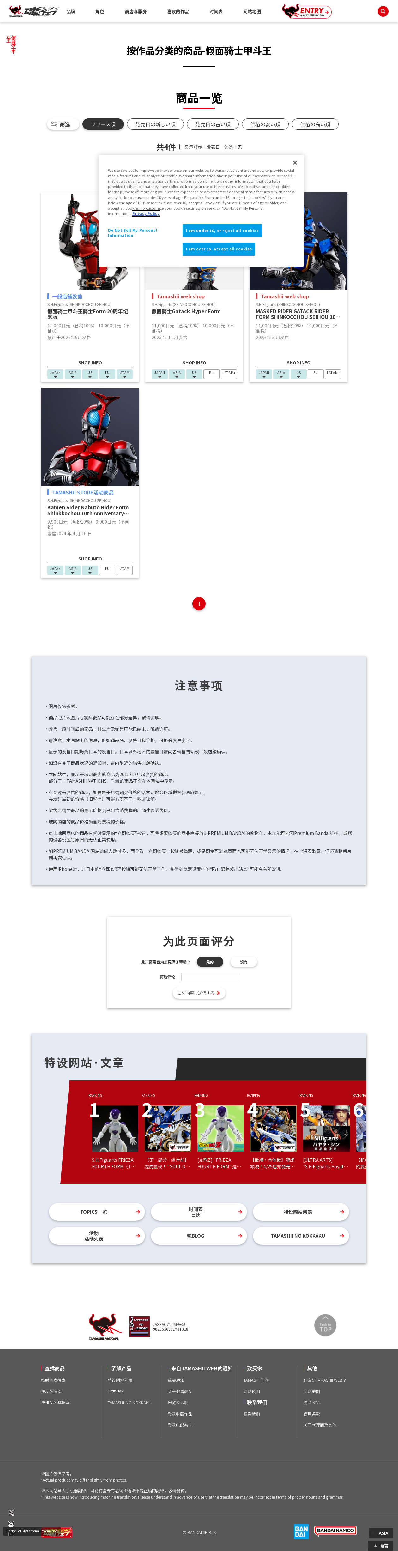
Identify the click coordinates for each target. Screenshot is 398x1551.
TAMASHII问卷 (256, 1380)
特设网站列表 (298, 1211)
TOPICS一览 (93, 1211)
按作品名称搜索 (55, 1402)
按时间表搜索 (53, 1380)
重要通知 (176, 1380)
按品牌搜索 (51, 1391)
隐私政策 (312, 1402)
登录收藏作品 (180, 1414)
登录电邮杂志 (180, 1425)
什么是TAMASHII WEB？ (325, 1380)
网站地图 (252, 11)
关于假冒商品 (180, 1391)
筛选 (65, 124)
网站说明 (252, 1391)
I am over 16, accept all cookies (219, 248)
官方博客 (116, 1391)
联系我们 (252, 1414)
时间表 (216, 11)
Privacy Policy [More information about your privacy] (146, 213)
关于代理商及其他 (320, 1425)
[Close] (295, 163)
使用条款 (312, 1414)
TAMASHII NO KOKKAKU (298, 1235)
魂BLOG (195, 1235)
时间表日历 (196, 1212)
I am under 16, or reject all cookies (222, 230)
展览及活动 (178, 1402)
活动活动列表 (93, 1236)
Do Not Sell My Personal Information (31, 1531)
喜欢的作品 (178, 11)
